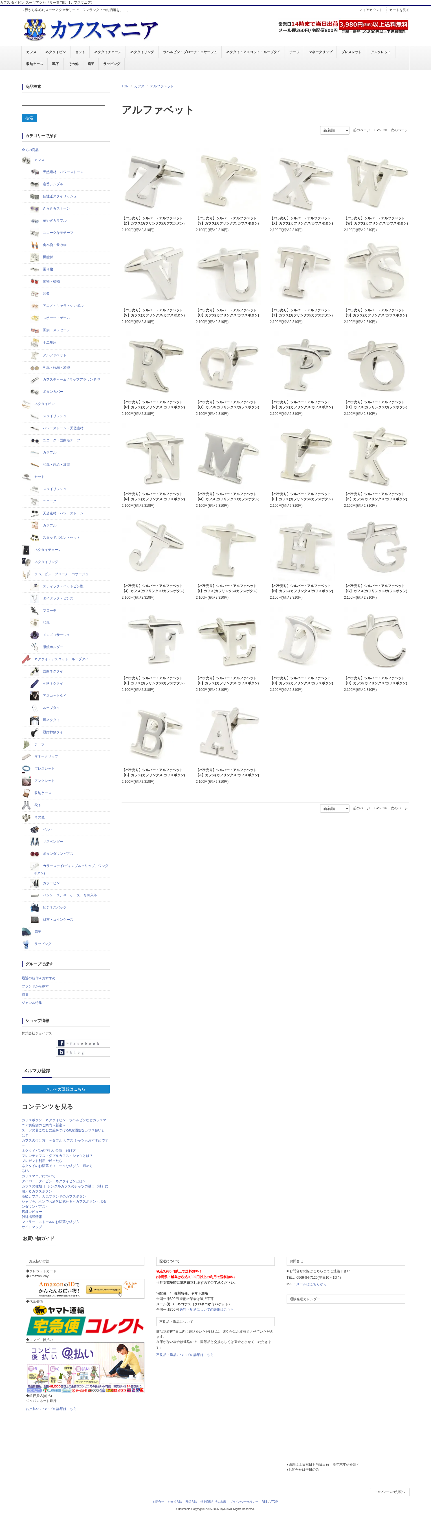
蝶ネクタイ (45, 720)
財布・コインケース (51, 919)
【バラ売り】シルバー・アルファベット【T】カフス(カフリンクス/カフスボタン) (301, 312)
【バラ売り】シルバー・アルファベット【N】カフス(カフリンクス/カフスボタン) (153, 496)
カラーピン (45, 883)
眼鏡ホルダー (46, 647)
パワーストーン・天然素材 (56, 428)
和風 (40, 622)
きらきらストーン (50, 208)
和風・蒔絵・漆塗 (50, 367)
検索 (29, 118)
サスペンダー (46, 841)
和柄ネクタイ (46, 683)
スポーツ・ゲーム (50, 318)
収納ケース (34, 64)
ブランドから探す (35, 986)
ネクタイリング (142, 52)
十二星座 (43, 343)
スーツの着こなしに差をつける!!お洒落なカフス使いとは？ (63, 1132)
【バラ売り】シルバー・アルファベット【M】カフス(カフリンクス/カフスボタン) (227, 496)
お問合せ (158, 1501)
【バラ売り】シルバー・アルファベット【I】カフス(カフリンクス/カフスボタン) (227, 588)
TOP (125, 86)
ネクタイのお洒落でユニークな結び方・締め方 (57, 1166)
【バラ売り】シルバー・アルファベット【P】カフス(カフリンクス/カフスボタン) (301, 404)
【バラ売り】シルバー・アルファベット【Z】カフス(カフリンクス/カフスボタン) (153, 220)
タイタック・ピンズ (51, 598)
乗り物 (41, 269)
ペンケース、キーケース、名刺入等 (63, 895)
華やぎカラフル (48, 220)
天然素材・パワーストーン (56, 172)
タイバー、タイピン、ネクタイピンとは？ (54, 1181)
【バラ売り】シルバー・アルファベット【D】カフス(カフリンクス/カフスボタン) (301, 680)
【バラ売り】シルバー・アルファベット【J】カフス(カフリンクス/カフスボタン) (153, 588)
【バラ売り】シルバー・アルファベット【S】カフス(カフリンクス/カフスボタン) (375, 312)
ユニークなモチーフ (51, 233)
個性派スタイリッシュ (53, 196)
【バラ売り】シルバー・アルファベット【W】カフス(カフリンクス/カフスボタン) (376, 220)
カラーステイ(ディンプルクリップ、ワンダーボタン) (69, 868)
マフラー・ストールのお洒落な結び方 (50, 1222)
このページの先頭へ (390, 1492)
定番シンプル (46, 184)
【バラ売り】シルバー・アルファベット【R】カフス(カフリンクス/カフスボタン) (153, 404)
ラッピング (111, 64)
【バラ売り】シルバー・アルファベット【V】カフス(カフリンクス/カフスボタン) (153, 312)
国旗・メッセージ (50, 330)
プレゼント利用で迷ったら (42, 1161)
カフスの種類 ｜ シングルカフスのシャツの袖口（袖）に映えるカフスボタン (65, 1188)
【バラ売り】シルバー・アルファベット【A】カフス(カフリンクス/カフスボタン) (227, 772)
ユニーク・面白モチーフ (55, 440)
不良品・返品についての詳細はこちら (185, 1355)
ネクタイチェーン (107, 52)
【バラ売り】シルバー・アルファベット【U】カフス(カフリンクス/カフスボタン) (227, 312)
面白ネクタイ (46, 671)
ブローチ (43, 610)
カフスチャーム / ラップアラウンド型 (65, 379)
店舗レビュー (32, 1212)
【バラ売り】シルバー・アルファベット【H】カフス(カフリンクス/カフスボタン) (301, 588)
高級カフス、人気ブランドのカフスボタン (54, 1196)
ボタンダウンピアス (51, 854)
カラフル (43, 452)
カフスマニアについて (39, 1176)
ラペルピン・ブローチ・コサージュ (190, 52)
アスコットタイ (48, 695)
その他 (73, 64)
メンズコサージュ (50, 635)
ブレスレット (351, 52)
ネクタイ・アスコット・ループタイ (253, 52)
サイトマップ (32, 1227)
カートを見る (399, 10)
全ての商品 (30, 150)
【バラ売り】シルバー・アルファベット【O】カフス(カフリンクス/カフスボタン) (375, 404)
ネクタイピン (55, 52)
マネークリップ (320, 52)
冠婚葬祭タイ (46, 732)
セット (80, 52)
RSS (265, 1501)
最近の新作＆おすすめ (39, 978)
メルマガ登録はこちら (65, 1089)
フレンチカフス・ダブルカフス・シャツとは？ (57, 1156)
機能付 (41, 257)
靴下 (55, 64)
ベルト (41, 829)
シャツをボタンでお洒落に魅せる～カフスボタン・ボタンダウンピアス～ (64, 1204)
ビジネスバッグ (48, 907)
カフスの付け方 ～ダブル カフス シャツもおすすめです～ (65, 1143)
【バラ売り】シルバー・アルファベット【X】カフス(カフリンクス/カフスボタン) (301, 220)
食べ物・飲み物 (48, 245)
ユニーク (43, 501)
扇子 (90, 64)
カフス (31, 52)
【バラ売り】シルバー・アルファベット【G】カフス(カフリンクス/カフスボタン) (375, 588)
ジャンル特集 (32, 1003)
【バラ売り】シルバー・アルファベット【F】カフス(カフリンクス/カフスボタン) (153, 680)
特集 (25, 995)
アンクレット (380, 52)
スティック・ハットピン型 (56, 586)
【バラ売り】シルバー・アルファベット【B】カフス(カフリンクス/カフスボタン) (153, 772)
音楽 (40, 293)
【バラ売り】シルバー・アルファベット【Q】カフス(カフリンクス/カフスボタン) (227, 404)
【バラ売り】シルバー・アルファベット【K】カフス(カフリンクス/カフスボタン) (375, 496)
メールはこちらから (311, 1284)
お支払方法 (175, 1501)
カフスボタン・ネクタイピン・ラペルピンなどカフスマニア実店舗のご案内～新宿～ (64, 1122)
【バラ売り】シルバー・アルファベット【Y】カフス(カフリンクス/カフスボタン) (227, 220)
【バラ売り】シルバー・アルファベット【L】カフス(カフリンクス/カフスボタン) (301, 496)
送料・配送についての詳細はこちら (207, 1310)
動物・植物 (45, 281)
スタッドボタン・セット (55, 537)
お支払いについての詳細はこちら (51, 1409)
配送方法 (191, 1501)
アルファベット (162, 86)
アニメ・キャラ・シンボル (56, 305)
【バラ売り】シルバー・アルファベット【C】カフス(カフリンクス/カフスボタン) (375, 680)
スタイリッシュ (48, 416)
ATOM (274, 1501)
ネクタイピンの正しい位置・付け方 (49, 1151)
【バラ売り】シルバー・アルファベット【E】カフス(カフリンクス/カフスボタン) (227, 680)
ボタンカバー (46, 391)
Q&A (25, 1171)
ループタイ (45, 708)
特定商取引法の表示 (213, 1501)
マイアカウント (371, 10)
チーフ (294, 52)
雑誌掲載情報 (32, 1217)
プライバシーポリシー (244, 1501)
